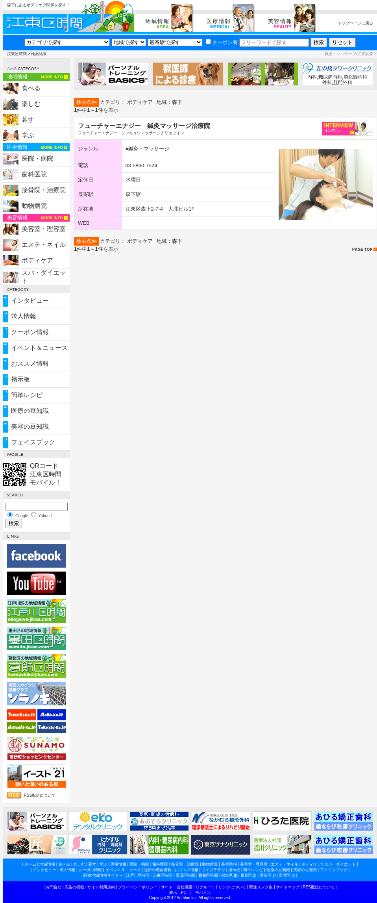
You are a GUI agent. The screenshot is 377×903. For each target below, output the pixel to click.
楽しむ (31, 103)
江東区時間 (17, 54)
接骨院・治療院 (44, 190)
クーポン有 (222, 42)
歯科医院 (34, 174)
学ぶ (28, 135)
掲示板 (20, 379)
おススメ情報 (30, 363)
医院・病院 (37, 158)
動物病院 (34, 205)
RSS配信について (40, 795)
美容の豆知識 (30, 426)
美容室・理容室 (44, 229)
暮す (28, 119)
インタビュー (30, 300)
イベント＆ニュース (39, 347)
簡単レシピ (27, 395)
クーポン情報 (30, 332)
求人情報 (23, 316)
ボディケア (37, 260)
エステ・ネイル (44, 244)
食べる (31, 88)
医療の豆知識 (30, 410)
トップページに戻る (355, 23)
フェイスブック (33, 442)
